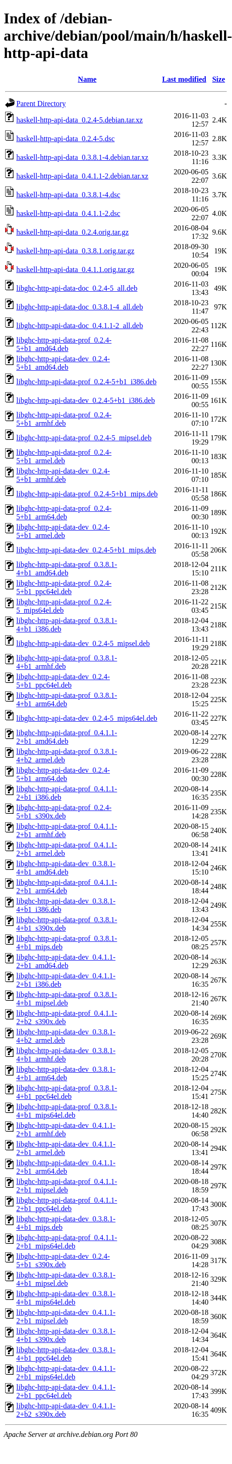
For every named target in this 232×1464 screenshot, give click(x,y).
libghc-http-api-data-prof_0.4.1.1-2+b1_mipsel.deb (66, 1185)
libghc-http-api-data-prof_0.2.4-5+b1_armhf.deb (63, 419)
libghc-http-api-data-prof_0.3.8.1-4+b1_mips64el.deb (66, 1111)
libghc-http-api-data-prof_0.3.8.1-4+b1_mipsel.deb (66, 998)
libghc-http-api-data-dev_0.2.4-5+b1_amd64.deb (63, 363)
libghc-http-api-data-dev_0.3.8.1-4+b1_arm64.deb (66, 1073)
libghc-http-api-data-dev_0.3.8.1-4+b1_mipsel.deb (66, 1279)
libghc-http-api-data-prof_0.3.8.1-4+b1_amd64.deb (66, 568)
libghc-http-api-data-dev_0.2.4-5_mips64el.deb (86, 718)
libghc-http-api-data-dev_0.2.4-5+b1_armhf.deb (63, 475)
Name (87, 79)
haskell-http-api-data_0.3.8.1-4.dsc (68, 195)
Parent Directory (41, 104)
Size (218, 79)
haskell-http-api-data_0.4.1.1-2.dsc (68, 213)
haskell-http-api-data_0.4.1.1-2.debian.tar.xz (82, 176)
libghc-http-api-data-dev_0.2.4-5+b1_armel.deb (63, 531)
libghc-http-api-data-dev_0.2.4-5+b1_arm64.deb (63, 774)
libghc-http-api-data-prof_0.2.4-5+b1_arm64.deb (63, 512)
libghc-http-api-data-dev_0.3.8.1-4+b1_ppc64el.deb (66, 1354)
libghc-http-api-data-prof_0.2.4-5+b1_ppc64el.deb (63, 587)
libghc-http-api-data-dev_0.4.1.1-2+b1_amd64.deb (66, 961)
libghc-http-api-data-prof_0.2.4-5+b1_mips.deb (87, 494)
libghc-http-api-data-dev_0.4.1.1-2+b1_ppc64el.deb (66, 1391)
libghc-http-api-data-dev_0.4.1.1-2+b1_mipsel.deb (66, 1316)
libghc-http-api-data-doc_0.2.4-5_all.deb (76, 288)
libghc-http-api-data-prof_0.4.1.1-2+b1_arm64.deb (66, 886)
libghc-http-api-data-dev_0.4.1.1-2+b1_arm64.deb (66, 1167)
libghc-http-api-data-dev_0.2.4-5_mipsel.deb (83, 643)
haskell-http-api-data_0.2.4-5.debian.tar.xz (79, 120)
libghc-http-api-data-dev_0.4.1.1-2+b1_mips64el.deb (66, 1372)
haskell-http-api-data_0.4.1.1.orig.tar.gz (75, 269)
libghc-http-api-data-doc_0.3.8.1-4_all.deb (79, 307)
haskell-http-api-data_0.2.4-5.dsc (65, 139)
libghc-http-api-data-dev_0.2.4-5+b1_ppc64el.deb (63, 681)
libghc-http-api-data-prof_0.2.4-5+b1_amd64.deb (63, 344)
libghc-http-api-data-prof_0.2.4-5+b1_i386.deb (86, 382)
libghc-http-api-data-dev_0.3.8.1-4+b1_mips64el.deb (66, 1298)
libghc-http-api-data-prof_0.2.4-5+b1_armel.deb (63, 456)
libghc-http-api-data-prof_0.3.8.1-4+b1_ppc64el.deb (66, 1092)
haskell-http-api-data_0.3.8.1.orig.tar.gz (75, 251)
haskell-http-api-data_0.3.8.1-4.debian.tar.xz (82, 157)
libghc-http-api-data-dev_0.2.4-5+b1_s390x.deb (63, 1260)
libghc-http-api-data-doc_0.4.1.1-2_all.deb (79, 326)
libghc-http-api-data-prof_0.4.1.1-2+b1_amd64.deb (66, 737)
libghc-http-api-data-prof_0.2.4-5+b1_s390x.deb (63, 812)
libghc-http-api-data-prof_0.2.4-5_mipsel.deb (83, 438)
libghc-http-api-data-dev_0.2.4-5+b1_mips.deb (86, 550)
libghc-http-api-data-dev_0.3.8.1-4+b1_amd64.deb (66, 868)
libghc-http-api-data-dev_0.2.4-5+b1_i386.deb (85, 400)
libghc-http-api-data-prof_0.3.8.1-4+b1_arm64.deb (66, 699)
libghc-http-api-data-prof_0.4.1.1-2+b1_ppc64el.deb (66, 1204)
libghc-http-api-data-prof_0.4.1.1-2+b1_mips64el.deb (66, 1242)
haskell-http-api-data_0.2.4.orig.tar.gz (72, 232)
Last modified (184, 79)
